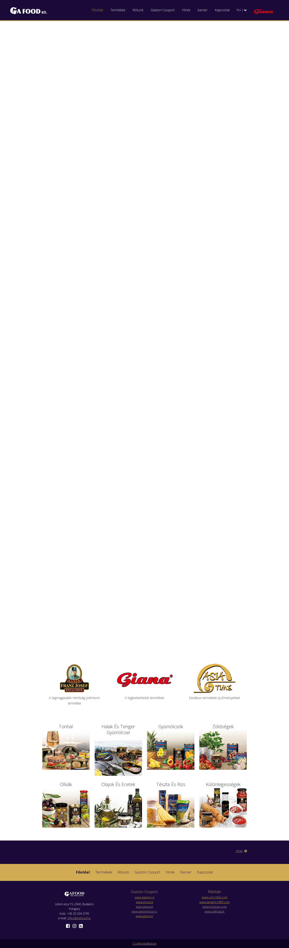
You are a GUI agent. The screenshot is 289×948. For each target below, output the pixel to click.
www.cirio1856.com (214, 897)
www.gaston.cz (144, 897)
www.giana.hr (144, 916)
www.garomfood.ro (144, 911)
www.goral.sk (144, 902)
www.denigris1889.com (214, 902)
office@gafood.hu (79, 918)
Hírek (241, 851)
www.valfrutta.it (214, 911)
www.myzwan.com (215, 907)
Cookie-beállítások (144, 944)
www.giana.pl (144, 907)
